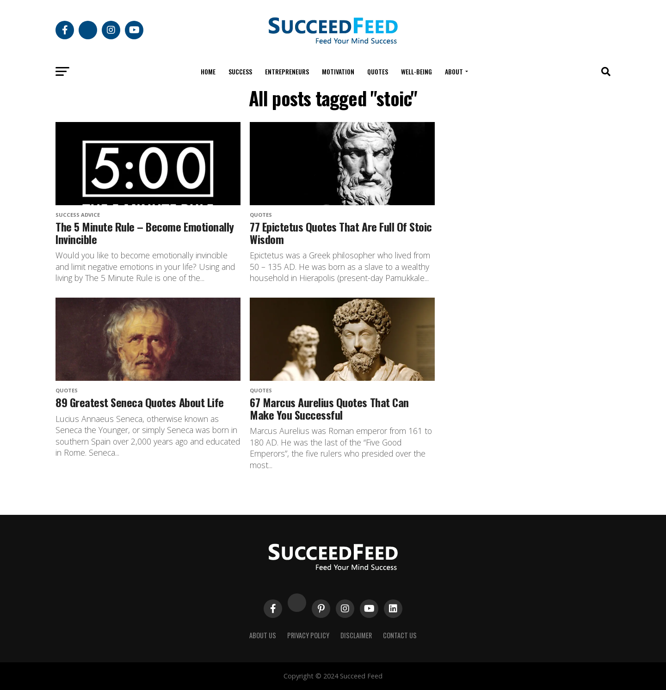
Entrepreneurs (287, 71)
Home (208, 71)
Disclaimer (356, 635)
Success (240, 71)
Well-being (416, 71)
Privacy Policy (308, 635)
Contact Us (400, 635)
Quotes (377, 71)
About (454, 71)
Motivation (338, 71)
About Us (262, 635)
